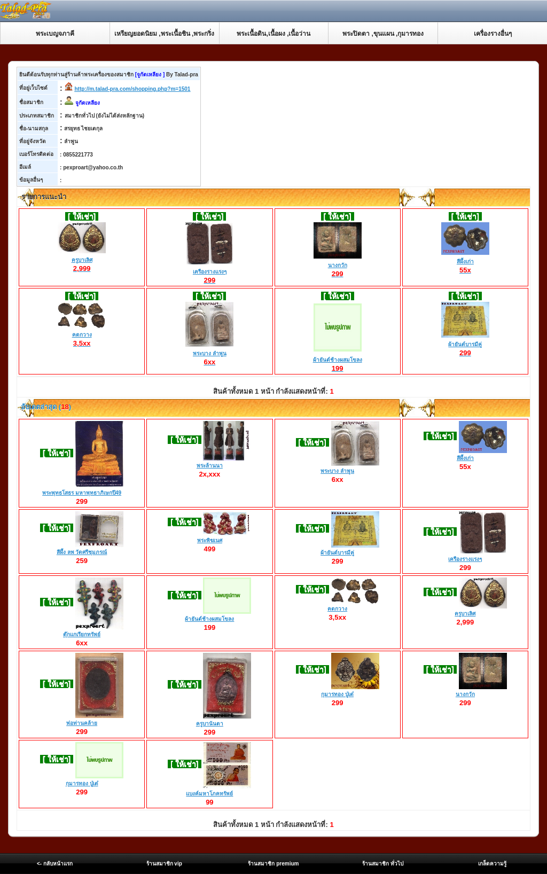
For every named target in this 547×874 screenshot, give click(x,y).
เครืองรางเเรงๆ (209, 272)
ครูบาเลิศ (82, 260)
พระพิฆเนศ (209, 540)
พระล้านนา (210, 466)
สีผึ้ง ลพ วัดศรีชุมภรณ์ (82, 552)
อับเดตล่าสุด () (45, 407)
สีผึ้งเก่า (465, 262)
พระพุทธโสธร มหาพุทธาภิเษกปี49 (81, 493)
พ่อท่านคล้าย (81, 723)
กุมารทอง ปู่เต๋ (337, 694)
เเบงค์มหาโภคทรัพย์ (209, 794)
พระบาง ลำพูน (209, 353)
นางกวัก (338, 265)
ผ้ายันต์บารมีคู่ (465, 344)
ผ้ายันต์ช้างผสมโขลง (337, 360)
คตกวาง (82, 335)
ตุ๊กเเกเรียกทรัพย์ (81, 634)
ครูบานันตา (209, 724)
